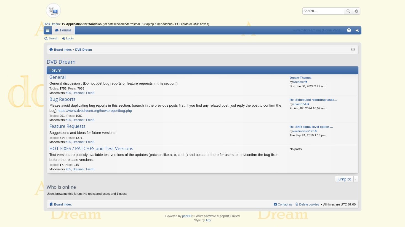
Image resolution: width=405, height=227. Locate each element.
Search (348, 11)
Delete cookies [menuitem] (309, 204)
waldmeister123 (303, 131)
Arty (208, 220)
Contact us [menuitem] (285, 204)
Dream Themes (300, 77)
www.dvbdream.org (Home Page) (317, 30)
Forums (65, 30)
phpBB (186, 216)
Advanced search (356, 11)
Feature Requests (67, 126)
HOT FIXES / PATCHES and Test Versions (91, 149)
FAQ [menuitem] (350, 31)
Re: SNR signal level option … (311, 126)
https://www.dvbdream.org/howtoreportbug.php (95, 111)
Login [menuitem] (358, 31)
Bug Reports (62, 99)
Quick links (49, 31)
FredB (90, 92)
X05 (68, 92)
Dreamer (78, 92)
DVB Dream (52, 24)
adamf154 (300, 104)
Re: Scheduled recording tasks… (313, 99)
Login (70, 38)
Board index (63, 49)
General (57, 77)
